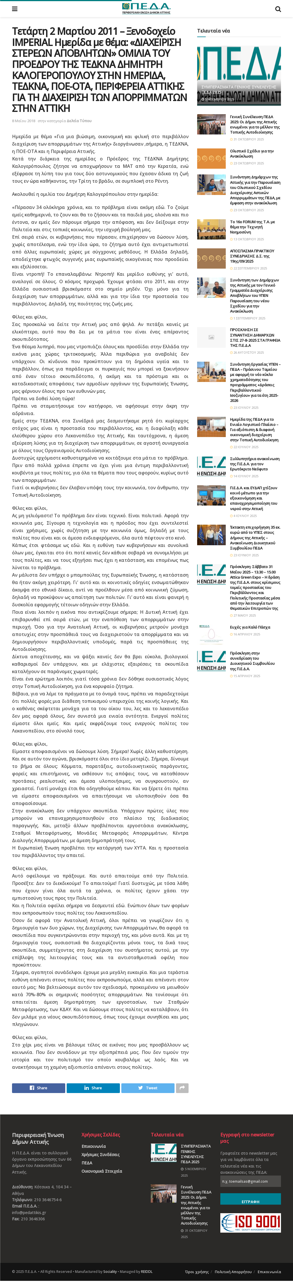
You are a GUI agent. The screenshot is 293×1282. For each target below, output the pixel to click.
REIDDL (147, 1273)
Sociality (110, 1273)
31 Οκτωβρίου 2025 (247, 139)
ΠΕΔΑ (87, 1164)
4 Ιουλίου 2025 (243, 516)
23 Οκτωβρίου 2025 (247, 163)
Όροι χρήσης (197, 1273)
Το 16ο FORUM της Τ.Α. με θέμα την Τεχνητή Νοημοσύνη (252, 227)
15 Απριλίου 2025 (245, 676)
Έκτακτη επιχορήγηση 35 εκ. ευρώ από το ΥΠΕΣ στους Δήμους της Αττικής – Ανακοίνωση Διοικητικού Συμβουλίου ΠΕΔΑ (255, 538)
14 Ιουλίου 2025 (244, 476)
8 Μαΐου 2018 (23, 120)
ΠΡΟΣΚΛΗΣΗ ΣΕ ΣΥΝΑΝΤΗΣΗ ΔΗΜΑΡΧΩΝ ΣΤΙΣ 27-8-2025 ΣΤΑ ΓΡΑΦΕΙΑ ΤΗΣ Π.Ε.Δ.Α (255, 337)
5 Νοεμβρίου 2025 (217, 99)
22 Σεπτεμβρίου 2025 (248, 268)
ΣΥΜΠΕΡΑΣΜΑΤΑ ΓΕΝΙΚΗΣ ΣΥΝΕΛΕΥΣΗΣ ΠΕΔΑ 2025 (238, 89)
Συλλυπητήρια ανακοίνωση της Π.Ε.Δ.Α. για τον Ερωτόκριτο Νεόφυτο (255, 464)
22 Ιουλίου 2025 (244, 447)
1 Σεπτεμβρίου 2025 (247, 318)
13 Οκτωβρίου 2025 (247, 239)
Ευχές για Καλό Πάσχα (250, 627)
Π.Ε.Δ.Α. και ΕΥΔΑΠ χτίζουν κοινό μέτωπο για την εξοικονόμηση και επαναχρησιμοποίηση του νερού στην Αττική (253, 498)
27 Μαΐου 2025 (243, 615)
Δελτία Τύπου (79, 120)
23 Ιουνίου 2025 (244, 555)
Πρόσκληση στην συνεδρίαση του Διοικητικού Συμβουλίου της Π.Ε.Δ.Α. (252, 661)
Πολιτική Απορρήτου (233, 1273)
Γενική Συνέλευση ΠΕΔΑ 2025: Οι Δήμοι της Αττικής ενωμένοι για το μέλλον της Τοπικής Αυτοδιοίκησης (255, 124)
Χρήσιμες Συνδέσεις (101, 1156)
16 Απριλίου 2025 (245, 634)
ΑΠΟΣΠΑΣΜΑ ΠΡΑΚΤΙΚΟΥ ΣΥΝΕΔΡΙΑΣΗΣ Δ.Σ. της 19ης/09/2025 (252, 256)
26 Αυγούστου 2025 (247, 352)
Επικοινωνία (94, 1147)
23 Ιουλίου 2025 (244, 407)
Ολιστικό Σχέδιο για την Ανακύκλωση (252, 153)
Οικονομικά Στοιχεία (102, 1172)
